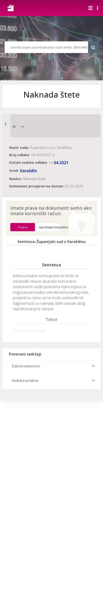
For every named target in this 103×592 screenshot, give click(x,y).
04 (56, 162)
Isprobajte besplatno (49, 227)
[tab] (51, 366)
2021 (64, 162)
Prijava (23, 227)
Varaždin (28, 170)
